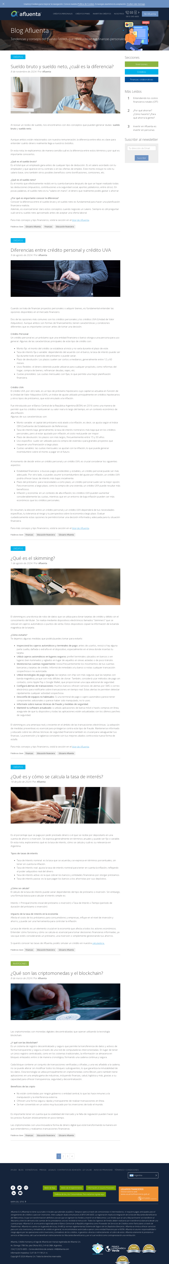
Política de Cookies (86, 4)
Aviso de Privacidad (103, 1170)
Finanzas (48, 226)
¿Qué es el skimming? (33, 558)
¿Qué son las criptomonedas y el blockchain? (57, 973)
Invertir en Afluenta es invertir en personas (144, 128)
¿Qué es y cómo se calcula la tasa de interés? (57, 776)
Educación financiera (65, 226)
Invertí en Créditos (102, 13)
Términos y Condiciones (127, 1170)
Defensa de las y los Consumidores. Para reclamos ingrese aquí (79, 1194)
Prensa (42, 1170)
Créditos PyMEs (83, 13)
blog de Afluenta (80, 220)
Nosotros (119, 13)
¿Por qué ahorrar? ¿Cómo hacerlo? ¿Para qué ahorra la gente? (144, 114)
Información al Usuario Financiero (101, 1188)
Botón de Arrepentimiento (71, 1188)
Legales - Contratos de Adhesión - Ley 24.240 (70, 1170)
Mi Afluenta (150, 13)
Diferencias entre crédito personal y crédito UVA (61, 250)
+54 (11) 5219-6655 (19, 1249)
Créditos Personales (62, 13)
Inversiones (20, 963)
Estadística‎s (31, 1170)
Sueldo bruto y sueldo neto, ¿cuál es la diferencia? (62, 66)
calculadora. (98, 943)
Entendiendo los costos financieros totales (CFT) (145, 100)
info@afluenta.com (61, 1249)
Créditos (18, 56)
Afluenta (28, 14)
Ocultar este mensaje (136, 4)
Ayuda (14, 1170)
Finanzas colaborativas (141, 79)
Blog (21, 1170)
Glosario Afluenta (33, 226)
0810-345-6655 (132, 16)
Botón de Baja (49, 1188)
